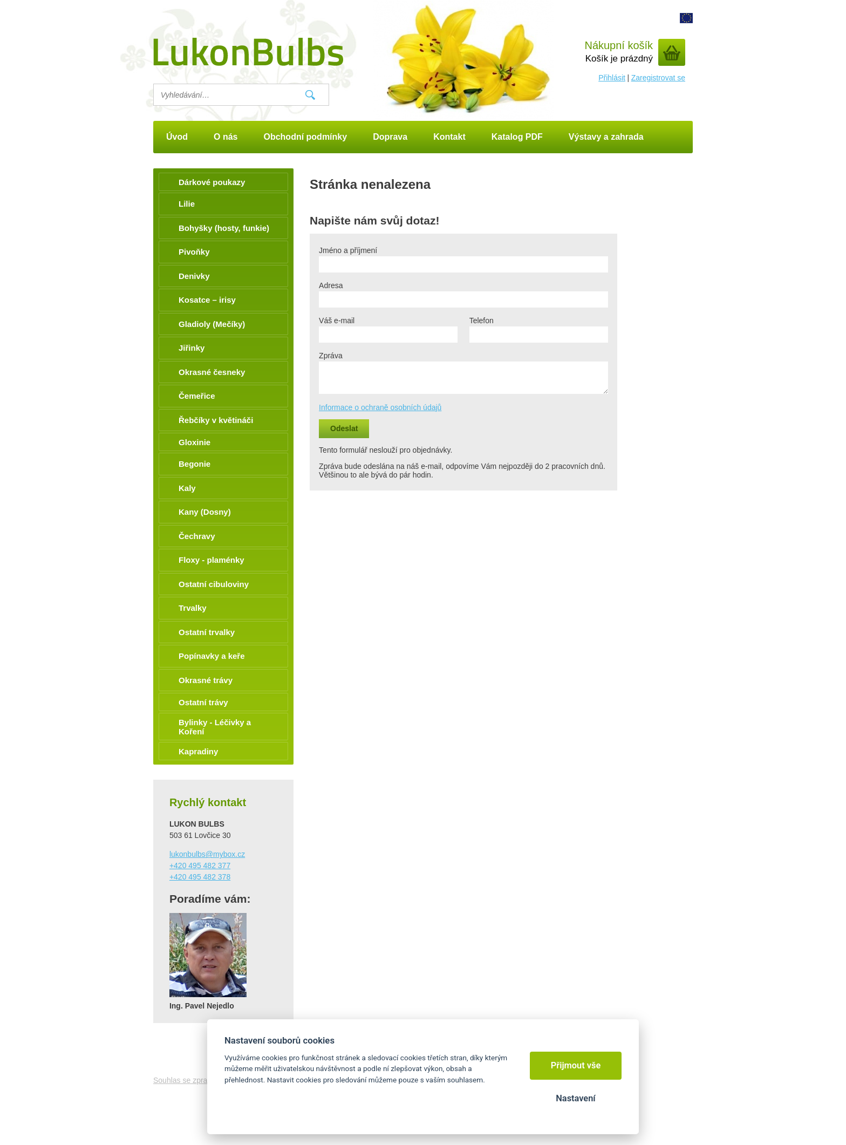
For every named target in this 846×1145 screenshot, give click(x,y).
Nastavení (575, 1098)
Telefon (481, 320)
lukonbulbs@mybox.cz (207, 854)
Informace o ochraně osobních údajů (380, 407)
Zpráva (331, 355)
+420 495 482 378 (199, 877)
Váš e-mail (336, 320)
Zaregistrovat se (658, 77)
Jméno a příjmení (348, 250)
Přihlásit (611, 77)
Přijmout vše (576, 1065)
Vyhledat (310, 95)
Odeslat (344, 428)
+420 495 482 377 (199, 865)
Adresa (331, 285)
